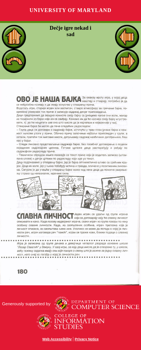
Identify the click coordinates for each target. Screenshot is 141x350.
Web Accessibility (57, 339)
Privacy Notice (87, 339)
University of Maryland (70, 10)
